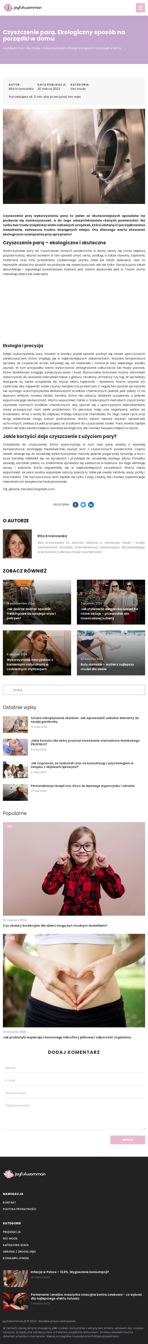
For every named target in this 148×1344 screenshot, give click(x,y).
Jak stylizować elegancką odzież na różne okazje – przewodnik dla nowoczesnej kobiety (109, 613)
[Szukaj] (7, 689)
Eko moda (78, 89)
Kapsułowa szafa (16, 1245)
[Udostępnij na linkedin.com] (91, 505)
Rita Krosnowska (21, 89)
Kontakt (9, 1202)
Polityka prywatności (19, 1209)
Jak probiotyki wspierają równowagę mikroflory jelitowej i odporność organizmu (67, 1037)
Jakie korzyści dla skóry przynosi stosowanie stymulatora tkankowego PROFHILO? (85, 742)
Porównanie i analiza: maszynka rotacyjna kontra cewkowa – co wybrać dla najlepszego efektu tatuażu (86, 1296)
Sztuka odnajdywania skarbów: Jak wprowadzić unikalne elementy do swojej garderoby (85, 720)
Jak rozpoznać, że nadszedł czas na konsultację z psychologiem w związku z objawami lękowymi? (82, 765)
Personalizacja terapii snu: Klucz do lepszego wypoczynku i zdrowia (83, 786)
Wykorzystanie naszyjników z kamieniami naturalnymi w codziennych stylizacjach (30, 664)
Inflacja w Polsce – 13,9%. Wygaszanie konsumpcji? (70, 1272)
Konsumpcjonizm (16, 1258)
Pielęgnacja (12, 1232)
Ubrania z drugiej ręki (19, 1252)
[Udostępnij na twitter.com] (83, 505)
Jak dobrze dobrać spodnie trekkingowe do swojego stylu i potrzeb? (31, 613)
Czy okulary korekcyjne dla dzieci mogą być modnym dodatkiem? (55, 925)
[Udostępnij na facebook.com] (75, 505)
